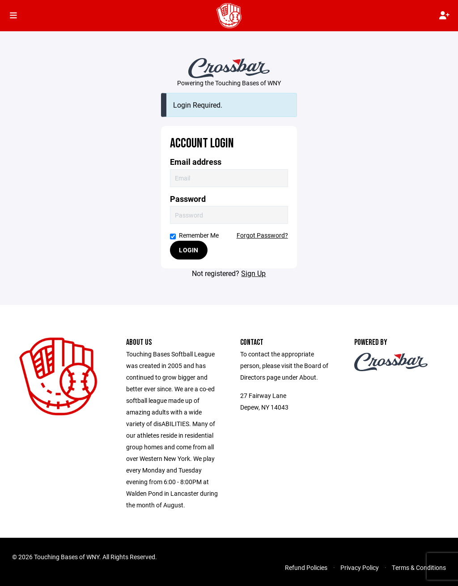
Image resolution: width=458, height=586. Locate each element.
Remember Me (194, 235)
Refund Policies (306, 567)
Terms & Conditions (419, 567)
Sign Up (253, 273)
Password (188, 199)
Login (188, 250)
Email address (195, 162)
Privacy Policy (359, 567)
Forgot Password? (262, 235)
